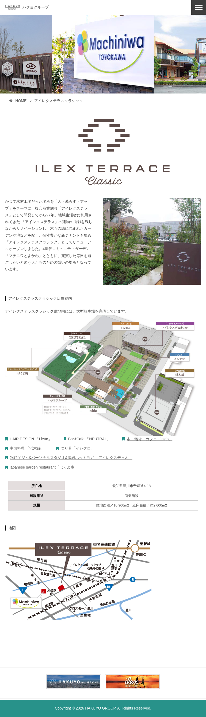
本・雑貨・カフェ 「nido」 (149, 439)
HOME (17, 101)
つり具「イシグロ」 (77, 448)
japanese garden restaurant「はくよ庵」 (44, 467)
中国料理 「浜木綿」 (27, 448)
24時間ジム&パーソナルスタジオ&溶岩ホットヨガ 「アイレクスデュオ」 (71, 457)
